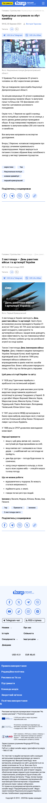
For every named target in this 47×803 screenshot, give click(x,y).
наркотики (8, 167)
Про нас (27, 627)
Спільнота (29, 633)
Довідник (6, 645)
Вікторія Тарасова (33, 24)
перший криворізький (13, 181)
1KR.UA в (14, 35)
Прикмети (18, 508)
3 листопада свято (12, 512)
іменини (32, 508)
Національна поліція (13, 172)
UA (12, 29)
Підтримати (7, 3)
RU (17, 29)
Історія (5, 633)
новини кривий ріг (11, 176)
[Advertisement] (23, 227)
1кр (21, 167)
